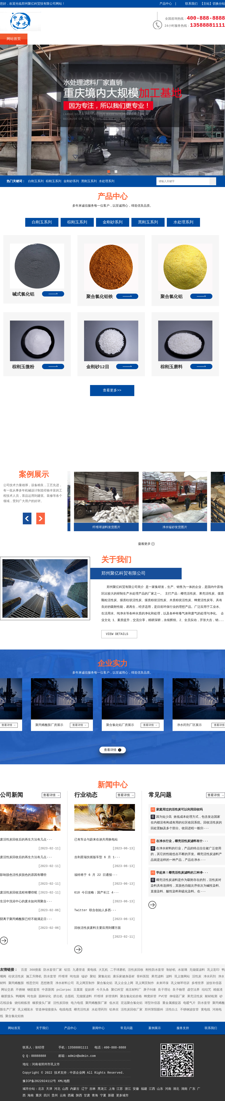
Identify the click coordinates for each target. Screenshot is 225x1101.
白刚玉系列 (36, 181)
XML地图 (63, 1081)
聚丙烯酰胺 (16, 983)
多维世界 (198, 983)
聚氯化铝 (104, 976)
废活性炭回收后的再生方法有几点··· (26, 839)
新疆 (112, 1095)
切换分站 (219, 4)
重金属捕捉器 (171, 1003)
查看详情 (110, 750)
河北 (58, 1089)
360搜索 (35, 970)
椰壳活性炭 (81, 1009)
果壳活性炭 (195, 996)
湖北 (177, 1089)
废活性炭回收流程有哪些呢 (18, 892)
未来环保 (162, 983)
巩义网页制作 (85, 983)
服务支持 (178, 39)
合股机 (69, 996)
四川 (48, 1095)
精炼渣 (218, 989)
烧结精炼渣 (22, 1003)
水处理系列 (106, 181)
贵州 (56, 1095)
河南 (169, 1089)
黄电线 (91, 970)
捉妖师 (89, 989)
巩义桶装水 (25, 1009)
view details (117, 634)
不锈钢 (20, 989)
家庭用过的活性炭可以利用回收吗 (179, 809)
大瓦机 (103, 970)
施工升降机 (34, 976)
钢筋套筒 (33, 989)
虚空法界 (193, 989)
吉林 (93, 1089)
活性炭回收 (135, 970)
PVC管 (163, 996)
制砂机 (171, 970)
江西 (153, 1089)
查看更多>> (112, 391)
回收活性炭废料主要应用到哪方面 (97, 928)
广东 (193, 1089)
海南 (31, 1095)
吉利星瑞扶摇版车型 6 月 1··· (97, 857)
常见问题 (123, 39)
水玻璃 (182, 970)
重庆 (40, 1095)
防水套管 (50, 976)
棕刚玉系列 (53, 181)
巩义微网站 (182, 976)
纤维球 (63, 976)
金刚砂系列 (71, 181)
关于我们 (41, 39)
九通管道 (79, 970)
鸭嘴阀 (20, 996)
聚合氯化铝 (104, 983)
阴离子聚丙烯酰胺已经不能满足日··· (26, 919)
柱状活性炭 (16, 976)
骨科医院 (143, 976)
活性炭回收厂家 (131, 1009)
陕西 (80, 1095)
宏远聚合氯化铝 (131, 1003)
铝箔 (67, 970)
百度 (24, 970)
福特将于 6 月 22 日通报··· (96, 875)
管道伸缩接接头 (46, 1009)
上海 (113, 1089)
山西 (66, 1089)
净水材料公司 (64, 983)
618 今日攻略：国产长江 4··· (96, 892)
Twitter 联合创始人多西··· (95, 910)
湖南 (185, 1089)
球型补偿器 (152, 1003)
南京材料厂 (133, 989)
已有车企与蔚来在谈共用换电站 (96, 839)
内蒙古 (75, 1089)
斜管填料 (112, 996)
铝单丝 (114, 1009)
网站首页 (14, 39)
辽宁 (85, 1089)
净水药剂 (210, 976)
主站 (206, 4)
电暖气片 (189, 1003)
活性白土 (171, 1009)
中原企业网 (77, 1073)
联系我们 (191, 4)
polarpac (63, 989)
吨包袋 (74, 976)
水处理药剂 (99, 1009)
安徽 (137, 1089)
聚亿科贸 (117, 989)
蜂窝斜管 (150, 996)
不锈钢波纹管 (189, 1009)
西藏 (72, 1095)
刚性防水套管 (155, 970)
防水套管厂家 (52, 970)
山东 (161, 1089)
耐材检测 (211, 996)
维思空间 (32, 983)
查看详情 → (51, 795)
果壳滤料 (157, 976)
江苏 (121, 1089)
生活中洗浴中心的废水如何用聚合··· (26, 901)
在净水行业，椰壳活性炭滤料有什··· (182, 841)
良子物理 (179, 989)
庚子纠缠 (149, 989)
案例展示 (151, 39)
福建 (145, 1089)
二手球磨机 (118, 970)
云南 (64, 1095)
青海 (96, 1095)
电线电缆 (65, 1009)
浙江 (129, 1089)
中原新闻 (48, 989)
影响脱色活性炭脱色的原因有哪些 (23, 875)
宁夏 (104, 1095)
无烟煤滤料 (197, 970)
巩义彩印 (213, 970)
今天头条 (102, 989)
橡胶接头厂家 (41, 1003)
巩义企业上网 (124, 983)
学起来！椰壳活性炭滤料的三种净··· (182, 872)
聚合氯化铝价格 (131, 996)
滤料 (169, 976)
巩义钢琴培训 (180, 983)
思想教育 (47, 983)
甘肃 (88, 1095)
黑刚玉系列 (89, 181)
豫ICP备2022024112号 (39, 1081)
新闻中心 (96, 39)
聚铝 (93, 976)
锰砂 (84, 976)
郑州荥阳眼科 (154, 1009)
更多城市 (122, 1095)
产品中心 (166, 4)
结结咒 (206, 989)
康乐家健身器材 (124, 976)
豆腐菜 (78, 989)
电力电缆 (77, 1003)
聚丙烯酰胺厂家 (96, 1003)
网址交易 (7, 989)
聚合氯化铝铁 (14, 1016)
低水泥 (114, 1003)
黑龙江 (103, 1089)
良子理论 (164, 989)
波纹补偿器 (214, 983)
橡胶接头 (7, 996)
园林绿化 (45, 996)
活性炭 (196, 976)
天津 (50, 1089)
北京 (42, 1089)
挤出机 (58, 996)
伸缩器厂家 (177, 996)
